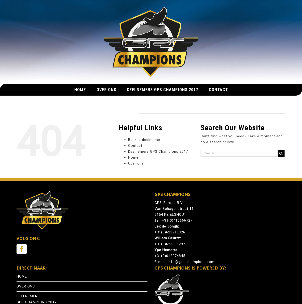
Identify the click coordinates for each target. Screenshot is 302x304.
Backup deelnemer (144, 140)
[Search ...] (239, 153)
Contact (135, 146)
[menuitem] (85, 90)
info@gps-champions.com (191, 262)
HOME (22, 276)
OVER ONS (26, 286)
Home (133, 157)
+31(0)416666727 (177, 220)
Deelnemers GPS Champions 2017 (158, 151)
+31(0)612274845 (170, 256)
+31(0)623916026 (170, 232)
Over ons (136, 163)
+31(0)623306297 (170, 244)
